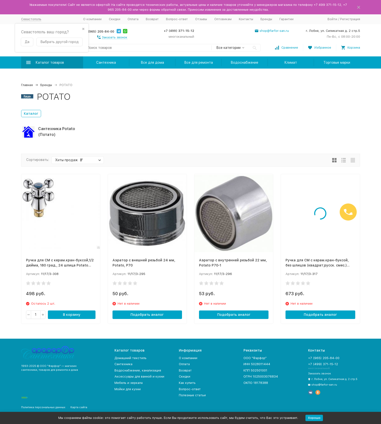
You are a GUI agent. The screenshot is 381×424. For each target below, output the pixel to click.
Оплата (133, 19)
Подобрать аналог (147, 315)
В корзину (71, 315)
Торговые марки (336, 62)
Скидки (114, 19)
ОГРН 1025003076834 (260, 376)
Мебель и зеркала (128, 383)
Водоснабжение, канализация (137, 370)
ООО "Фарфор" (255, 358)
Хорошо (314, 418)
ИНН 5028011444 (256, 364)
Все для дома (152, 62)
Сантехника (106, 62)
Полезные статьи (192, 395)
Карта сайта (78, 407)
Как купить (187, 383)
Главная (27, 85)
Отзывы (201, 19)
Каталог (31, 113)
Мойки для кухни (127, 389)
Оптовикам (223, 19)
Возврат (152, 19)
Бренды (266, 19)
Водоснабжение (244, 62)
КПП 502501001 (255, 370)
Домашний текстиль (130, 358)
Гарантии (286, 19)
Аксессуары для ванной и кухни (139, 376)
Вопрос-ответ (177, 19)
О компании (92, 19)
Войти (332, 19)
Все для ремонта (198, 62)
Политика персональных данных (43, 407)
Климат (290, 62)
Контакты (246, 19)
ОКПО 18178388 (255, 383)
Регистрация (350, 19)
